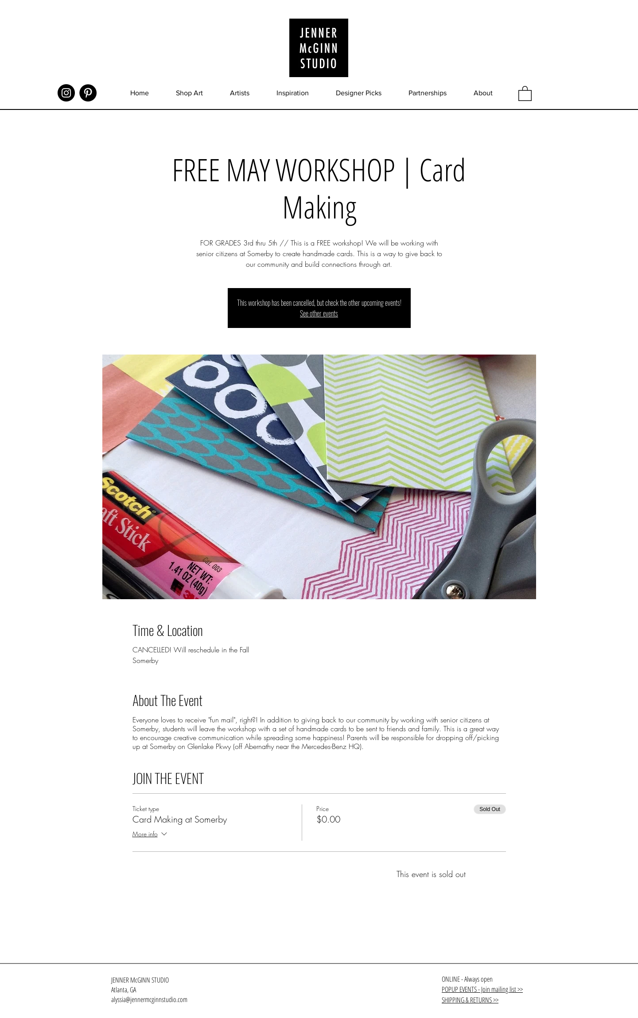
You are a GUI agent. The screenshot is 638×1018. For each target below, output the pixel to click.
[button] (525, 93)
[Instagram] (66, 92)
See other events (319, 313)
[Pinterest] (88, 92)
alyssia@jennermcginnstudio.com (149, 999)
